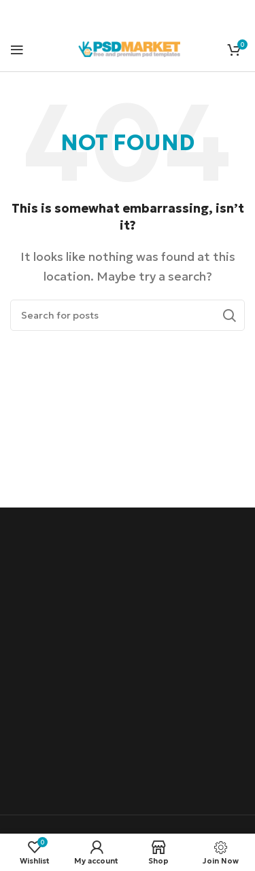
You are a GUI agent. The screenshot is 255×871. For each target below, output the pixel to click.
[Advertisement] (127, 662)
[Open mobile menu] (17, 49)
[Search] (127, 315)
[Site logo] (129, 47)
